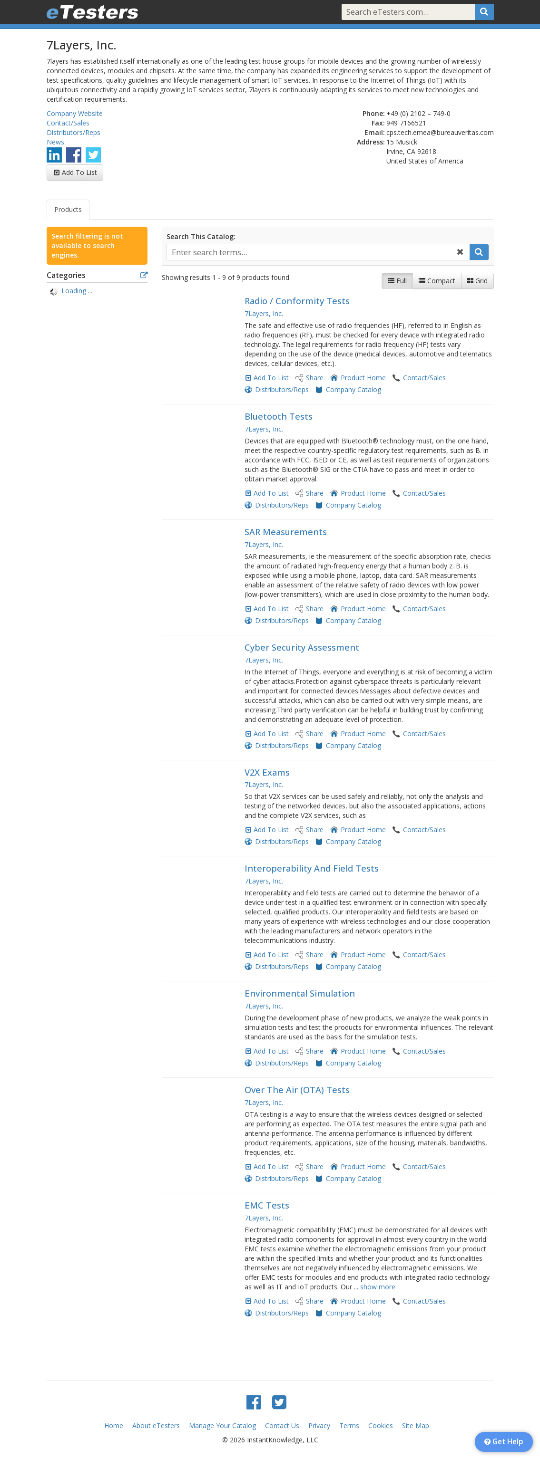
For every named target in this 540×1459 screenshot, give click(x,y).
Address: (371, 141)
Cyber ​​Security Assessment (302, 647)
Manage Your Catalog (222, 1425)
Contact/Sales (68, 122)
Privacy (319, 1425)
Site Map (415, 1425)
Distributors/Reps (73, 132)
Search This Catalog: (201, 236)
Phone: (374, 113)
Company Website (75, 113)
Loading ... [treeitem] (76, 290)
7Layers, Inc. (264, 313)
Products (68, 209)
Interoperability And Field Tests (312, 868)
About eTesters (156, 1425)
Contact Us (282, 1425)
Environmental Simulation (300, 993)
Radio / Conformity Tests (297, 301)
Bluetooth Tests (279, 416)
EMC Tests (267, 1205)
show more (377, 1286)
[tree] (97, 291)
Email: (374, 132)
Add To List (79, 172)
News (55, 141)
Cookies (380, 1425)
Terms (349, 1425)
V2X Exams (267, 772)
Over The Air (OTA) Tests (297, 1089)
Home (113, 1425)
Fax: (378, 122)
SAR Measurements (286, 532)
